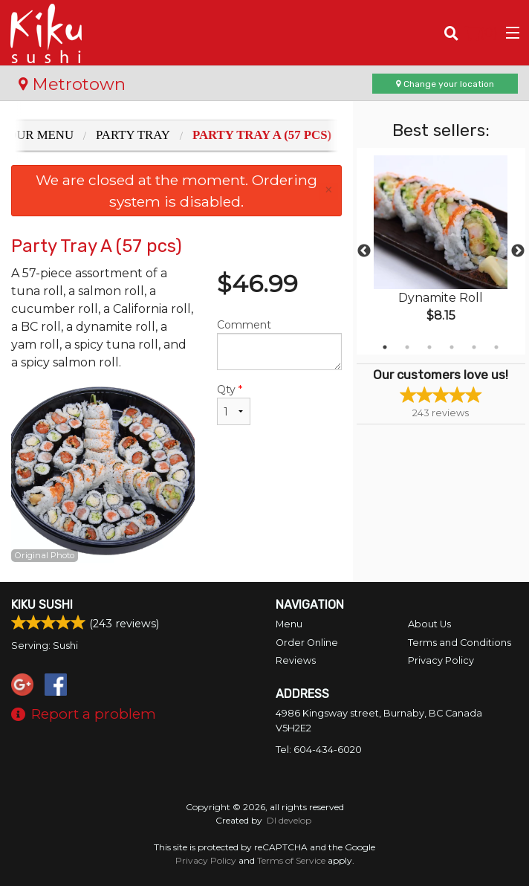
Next (517, 251)
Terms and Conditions (459, 642)
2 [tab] (407, 347)
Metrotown (72, 84)
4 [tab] (451, 347)
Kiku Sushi (42, 605)
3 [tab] (429, 347)
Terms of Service (291, 860)
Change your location (445, 84)
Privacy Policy (441, 660)
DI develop (289, 820)
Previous (364, 251)
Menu (289, 624)
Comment (279, 344)
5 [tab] (474, 347)
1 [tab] (384, 347)
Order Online (307, 642)
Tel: (319, 749)
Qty (233, 404)
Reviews (296, 660)
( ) (481, 33)
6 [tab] (496, 347)
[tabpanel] (441, 251)
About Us (429, 624)
